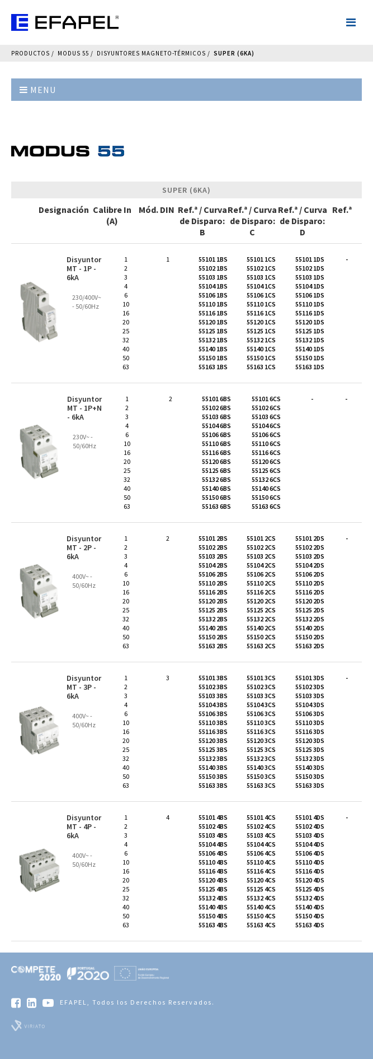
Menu (38, 89)
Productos (30, 53)
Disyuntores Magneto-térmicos (151, 53)
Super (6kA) (234, 53)
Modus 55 (73, 53)
